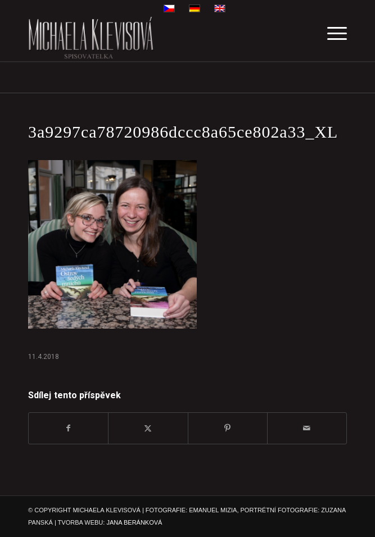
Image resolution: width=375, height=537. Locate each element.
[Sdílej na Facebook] (68, 428)
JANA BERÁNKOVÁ (134, 522)
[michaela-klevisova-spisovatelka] (155, 38)
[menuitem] (331, 38)
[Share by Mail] (307, 428)
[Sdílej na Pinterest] (227, 428)
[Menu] (331, 38)
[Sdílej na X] (148, 428)
